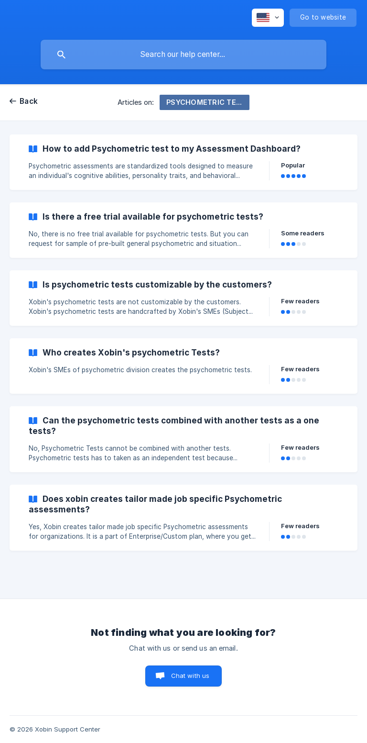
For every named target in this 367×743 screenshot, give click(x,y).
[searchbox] (183, 54)
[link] (183, 162)
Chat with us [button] (190, 675)
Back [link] (29, 101)
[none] (268, 18)
